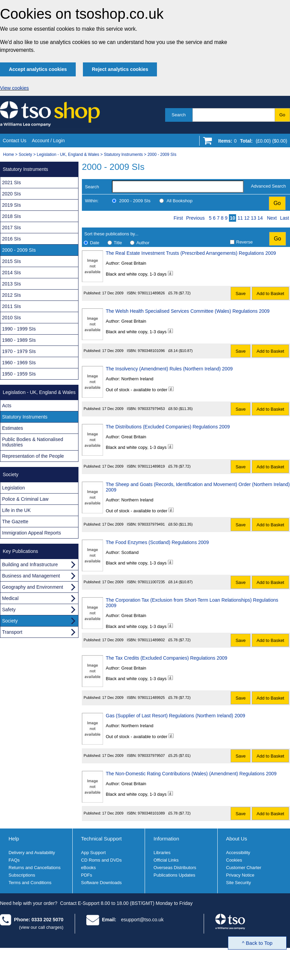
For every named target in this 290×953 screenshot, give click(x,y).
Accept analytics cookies (38, 69)
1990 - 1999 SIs (19, 329)
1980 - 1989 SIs (19, 340)
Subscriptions (22, 875)
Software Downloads (101, 882)
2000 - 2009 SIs (161, 154)
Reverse (244, 242)
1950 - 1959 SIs (19, 374)
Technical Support (101, 838)
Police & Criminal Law (25, 499)
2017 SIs (11, 227)
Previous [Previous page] (195, 218)
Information (166, 838)
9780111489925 (151, 697)
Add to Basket (270, 293)
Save (240, 293)
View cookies (14, 88)
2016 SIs (11, 238)
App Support (93, 852)
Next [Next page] (272, 218)
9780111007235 (151, 582)
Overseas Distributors (175, 867)
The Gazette (15, 521)
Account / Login (48, 140)
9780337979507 (151, 755)
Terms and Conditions (30, 882)
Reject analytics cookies (120, 69)
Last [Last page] (284, 218)
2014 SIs (11, 272)
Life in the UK (16, 510)
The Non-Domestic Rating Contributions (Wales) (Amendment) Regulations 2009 (191, 773)
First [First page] (178, 218)
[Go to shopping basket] (251, 142)
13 (253, 218)
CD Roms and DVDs (101, 860)
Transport (12, 632)
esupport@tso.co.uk (142, 919)
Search (179, 114)
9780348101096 (151, 351)
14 (260, 218)
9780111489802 (151, 640)
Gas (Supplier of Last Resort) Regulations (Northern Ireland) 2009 (175, 715)
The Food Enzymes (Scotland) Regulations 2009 (157, 542)
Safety (9, 609)
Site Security (238, 882)
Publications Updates (174, 875)
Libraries (162, 852)
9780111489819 (151, 466)
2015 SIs (11, 261)
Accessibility (238, 852)
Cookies (234, 860)
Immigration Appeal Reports (31, 533)
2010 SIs (11, 317)
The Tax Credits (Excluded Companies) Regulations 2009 (166, 658)
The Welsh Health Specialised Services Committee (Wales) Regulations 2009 (188, 311)
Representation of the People (33, 456)
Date (94, 242)
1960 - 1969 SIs (19, 362)
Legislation (13, 487)
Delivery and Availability (32, 852)
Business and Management (31, 575)
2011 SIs (11, 306)
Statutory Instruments (123, 154)
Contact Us (14, 140)
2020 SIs (11, 193)
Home (8, 154)
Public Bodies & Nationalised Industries (32, 442)
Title (118, 242)
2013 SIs (11, 284)
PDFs (86, 875)
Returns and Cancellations (34, 867)
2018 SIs (11, 216)
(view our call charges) (41, 927)
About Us (236, 838)
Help (14, 838)
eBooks (88, 867)
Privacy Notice (240, 875)
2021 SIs (11, 182)
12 (247, 218)
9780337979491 (151, 524)
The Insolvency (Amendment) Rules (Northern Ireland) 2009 (169, 368)
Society (25, 154)
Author (142, 242)
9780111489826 (151, 293)
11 (240, 218)
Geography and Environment (32, 587)
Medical (10, 598)
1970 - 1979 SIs (19, 351)
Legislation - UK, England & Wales (68, 154)
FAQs (14, 860)
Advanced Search (268, 186)
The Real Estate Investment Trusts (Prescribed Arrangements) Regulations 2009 (191, 253)
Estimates (12, 428)
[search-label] (178, 186)
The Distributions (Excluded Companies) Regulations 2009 (168, 426)
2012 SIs (11, 295)
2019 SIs (11, 205)
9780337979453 (151, 409)
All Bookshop (179, 200)
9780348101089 (151, 813)
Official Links (166, 860)
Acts (6, 405)
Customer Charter (243, 867)
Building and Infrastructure (30, 564)
